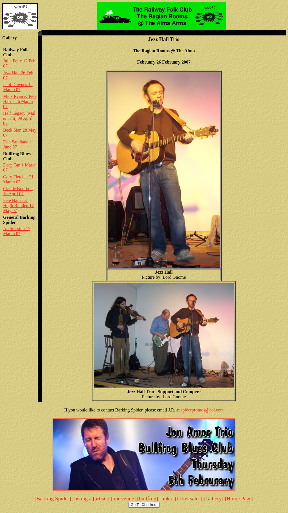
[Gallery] (213, 498)
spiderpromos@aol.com (202, 410)
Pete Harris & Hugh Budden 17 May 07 (18, 205)
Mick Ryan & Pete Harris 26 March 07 (20, 101)
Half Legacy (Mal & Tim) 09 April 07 (19, 118)
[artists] (101, 498)
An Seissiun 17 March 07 (16, 231)
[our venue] (123, 498)
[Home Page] (239, 498)
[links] (166, 498)
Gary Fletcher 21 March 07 (18, 179)
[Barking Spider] (53, 498)
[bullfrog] (147, 498)
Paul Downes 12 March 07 (18, 87)
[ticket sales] (188, 498)
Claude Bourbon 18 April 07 (18, 191)
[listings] (81, 498)
